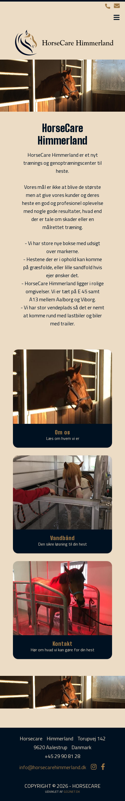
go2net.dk (72, 791)
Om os (62, 432)
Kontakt (62, 643)
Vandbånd (62, 538)
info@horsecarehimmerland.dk (52, 767)
